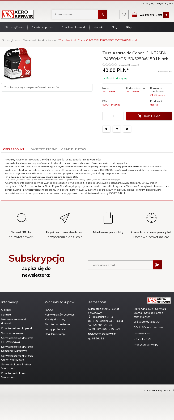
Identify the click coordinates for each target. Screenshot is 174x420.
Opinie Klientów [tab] (73, 149)
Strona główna (14, 27)
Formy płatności (55, 329)
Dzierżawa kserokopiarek (17, 328)
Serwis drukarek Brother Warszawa (16, 366)
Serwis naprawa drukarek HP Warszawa (17, 340)
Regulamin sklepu (55, 334)
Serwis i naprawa (42, 27)
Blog (114, 27)
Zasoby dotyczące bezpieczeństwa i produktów (31, 87)
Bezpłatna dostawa (57, 324)
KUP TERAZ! (149, 116)
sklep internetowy (153, 390)
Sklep (128, 27)
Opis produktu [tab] (14, 149)
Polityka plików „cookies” (60, 314)
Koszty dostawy (55, 319)
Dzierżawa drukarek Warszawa (13, 375)
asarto (154, 104)
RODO (49, 309)
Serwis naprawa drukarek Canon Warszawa (17, 357)
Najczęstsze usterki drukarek (13, 321)
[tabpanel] (87, 176)
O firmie (6, 309)
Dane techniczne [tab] (44, 149)
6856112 (98, 338)
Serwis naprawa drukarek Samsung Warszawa (17, 348)
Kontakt (98, 27)
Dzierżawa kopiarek (74, 27)
